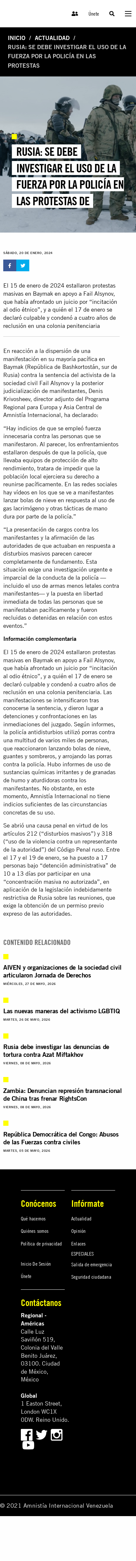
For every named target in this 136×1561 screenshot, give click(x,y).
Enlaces (78, 1243)
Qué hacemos (33, 1218)
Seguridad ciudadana (91, 1276)
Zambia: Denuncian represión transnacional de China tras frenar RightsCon (62, 1094)
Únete (93, 13)
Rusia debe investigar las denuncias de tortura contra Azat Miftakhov (56, 1050)
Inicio (16, 37)
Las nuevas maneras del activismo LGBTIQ (61, 1011)
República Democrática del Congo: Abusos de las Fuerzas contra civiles (60, 1138)
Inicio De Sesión (36, 1263)
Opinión (78, 1231)
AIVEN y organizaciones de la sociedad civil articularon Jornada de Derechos (62, 971)
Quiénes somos (35, 1231)
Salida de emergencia (91, 1264)
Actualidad (52, 37)
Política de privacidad (41, 1243)
